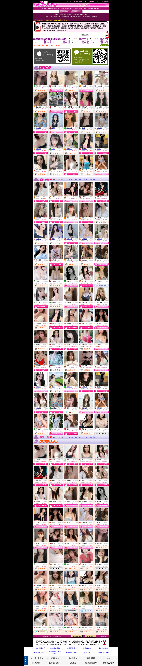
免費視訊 (45, 86)
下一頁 (85, 179)
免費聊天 (90, 323)
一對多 (107, 281)
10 (82, 179)
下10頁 (90, 179)
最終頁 (95, 179)
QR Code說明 (104, 45)
